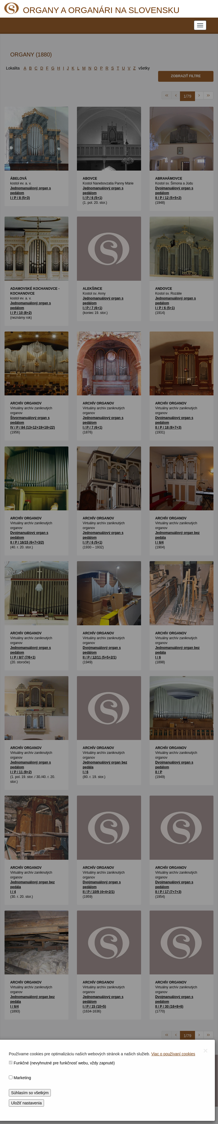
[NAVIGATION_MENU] (200, 25)
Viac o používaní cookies (173, 1054)
